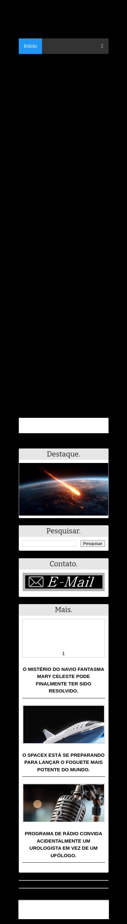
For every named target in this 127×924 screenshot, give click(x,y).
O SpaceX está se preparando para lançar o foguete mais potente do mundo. (63, 762)
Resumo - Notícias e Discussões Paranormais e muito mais (66, 906)
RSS (101, 915)
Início (30, 46)
